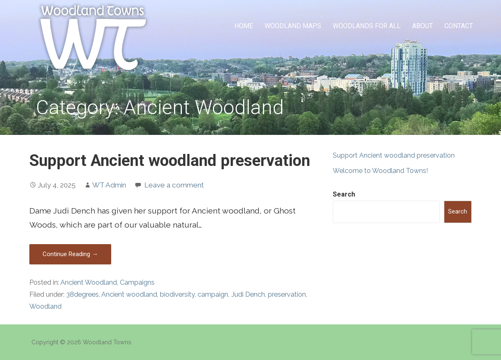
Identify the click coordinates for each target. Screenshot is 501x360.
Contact (458, 26)
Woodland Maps (293, 26)
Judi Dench (248, 294)
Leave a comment (174, 185)
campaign (213, 294)
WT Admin (109, 185)
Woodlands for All (367, 26)
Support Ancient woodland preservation (169, 160)
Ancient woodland (129, 294)
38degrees (82, 294)
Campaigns (137, 282)
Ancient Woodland (88, 282)
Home (243, 26)
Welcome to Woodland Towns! (380, 171)
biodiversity (177, 294)
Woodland (45, 306)
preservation (287, 294)
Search (344, 194)
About (422, 26)
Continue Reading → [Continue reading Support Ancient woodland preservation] (70, 254)
